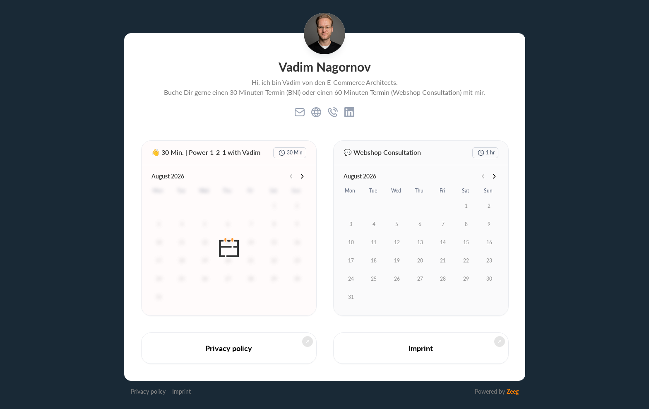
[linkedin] (349, 112)
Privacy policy (148, 391)
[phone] (333, 112)
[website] (316, 112)
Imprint (181, 391)
